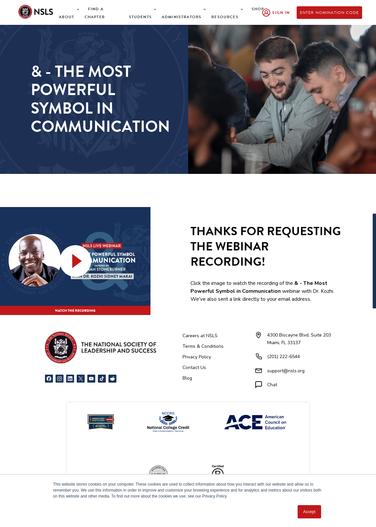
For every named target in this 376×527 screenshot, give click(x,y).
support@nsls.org (286, 371)
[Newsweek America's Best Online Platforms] (101, 422)
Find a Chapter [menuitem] (95, 13)
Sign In (281, 13)
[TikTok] (102, 379)
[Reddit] (112, 379)
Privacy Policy (197, 357)
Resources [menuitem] (224, 17)
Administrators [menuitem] (181, 17)
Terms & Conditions (203, 346)
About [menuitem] (66, 17)
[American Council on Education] (255, 422)
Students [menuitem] (140, 17)
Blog (187, 378)
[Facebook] (49, 379)
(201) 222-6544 (283, 356)
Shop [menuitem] (258, 9)
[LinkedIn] (70, 379)
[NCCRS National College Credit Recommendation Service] (168, 422)
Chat (272, 385)
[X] (81, 379)
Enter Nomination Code (329, 13)
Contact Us (194, 367)
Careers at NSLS (200, 336)
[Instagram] (59, 379)
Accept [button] (309, 511)
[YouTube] (91, 379)
